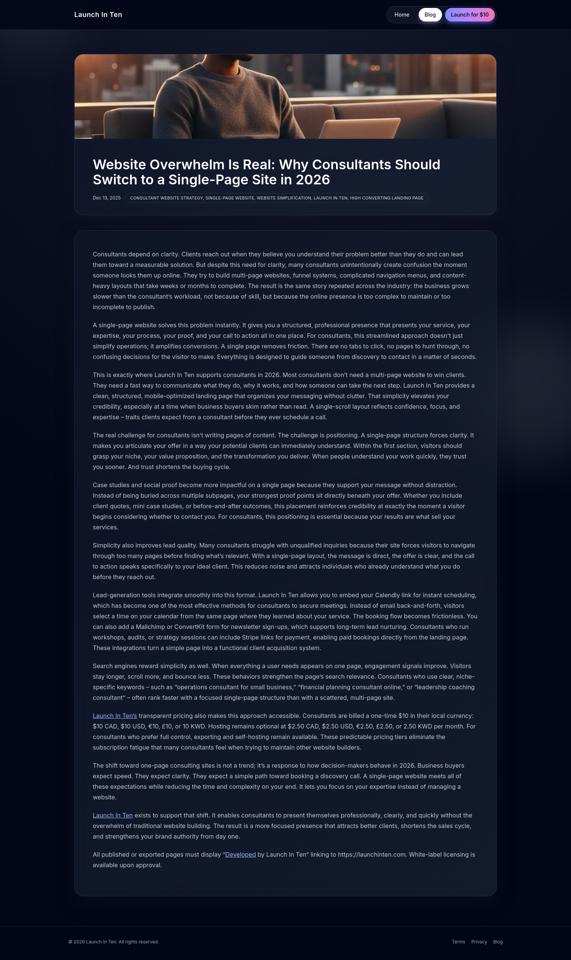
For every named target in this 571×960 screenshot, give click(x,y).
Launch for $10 (470, 14)
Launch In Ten (98, 14)
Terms (458, 942)
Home (402, 14)
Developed (241, 854)
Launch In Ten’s (115, 715)
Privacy (479, 942)
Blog (430, 14)
